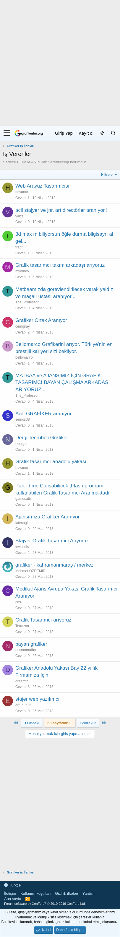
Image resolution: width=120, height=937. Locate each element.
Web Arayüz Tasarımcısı (42, 186)
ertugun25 (23, 705)
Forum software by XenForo (45, 903)
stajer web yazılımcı (37, 699)
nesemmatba (25, 650)
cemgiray (22, 326)
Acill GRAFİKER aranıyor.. (44, 414)
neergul (21, 444)
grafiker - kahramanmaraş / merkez (54, 565)
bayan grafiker (31, 644)
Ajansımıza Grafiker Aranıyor (47, 517)
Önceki (32, 723)
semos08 (22, 419)
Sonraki (88, 723)
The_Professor (27, 302)
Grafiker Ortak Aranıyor (41, 320)
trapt (18, 247)
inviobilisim (24, 547)
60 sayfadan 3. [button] (59, 723)
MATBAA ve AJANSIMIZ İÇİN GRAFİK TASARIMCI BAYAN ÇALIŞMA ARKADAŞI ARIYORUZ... (62, 383)
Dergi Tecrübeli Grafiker (41, 437)
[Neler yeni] (102, 133)
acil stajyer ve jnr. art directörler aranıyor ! (61, 210)
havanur (21, 192)
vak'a (19, 216)
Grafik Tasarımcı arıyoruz (43, 620)
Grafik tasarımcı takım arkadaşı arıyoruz (60, 265)
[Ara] (113, 133)
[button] (6, 133)
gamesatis (23, 499)
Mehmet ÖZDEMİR (30, 571)
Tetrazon (22, 626)
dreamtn (21, 681)
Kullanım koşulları (35, 893)
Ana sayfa (12, 899)
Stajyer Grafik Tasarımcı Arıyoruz (52, 541)
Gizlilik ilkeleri (66, 893)
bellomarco (24, 357)
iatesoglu (22, 523)
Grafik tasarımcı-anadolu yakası (50, 461)
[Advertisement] (60, 63)
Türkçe (12, 885)
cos (18, 602)
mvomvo (22, 271)
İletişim (10, 893)
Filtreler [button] (107, 174)
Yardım (88, 893)
